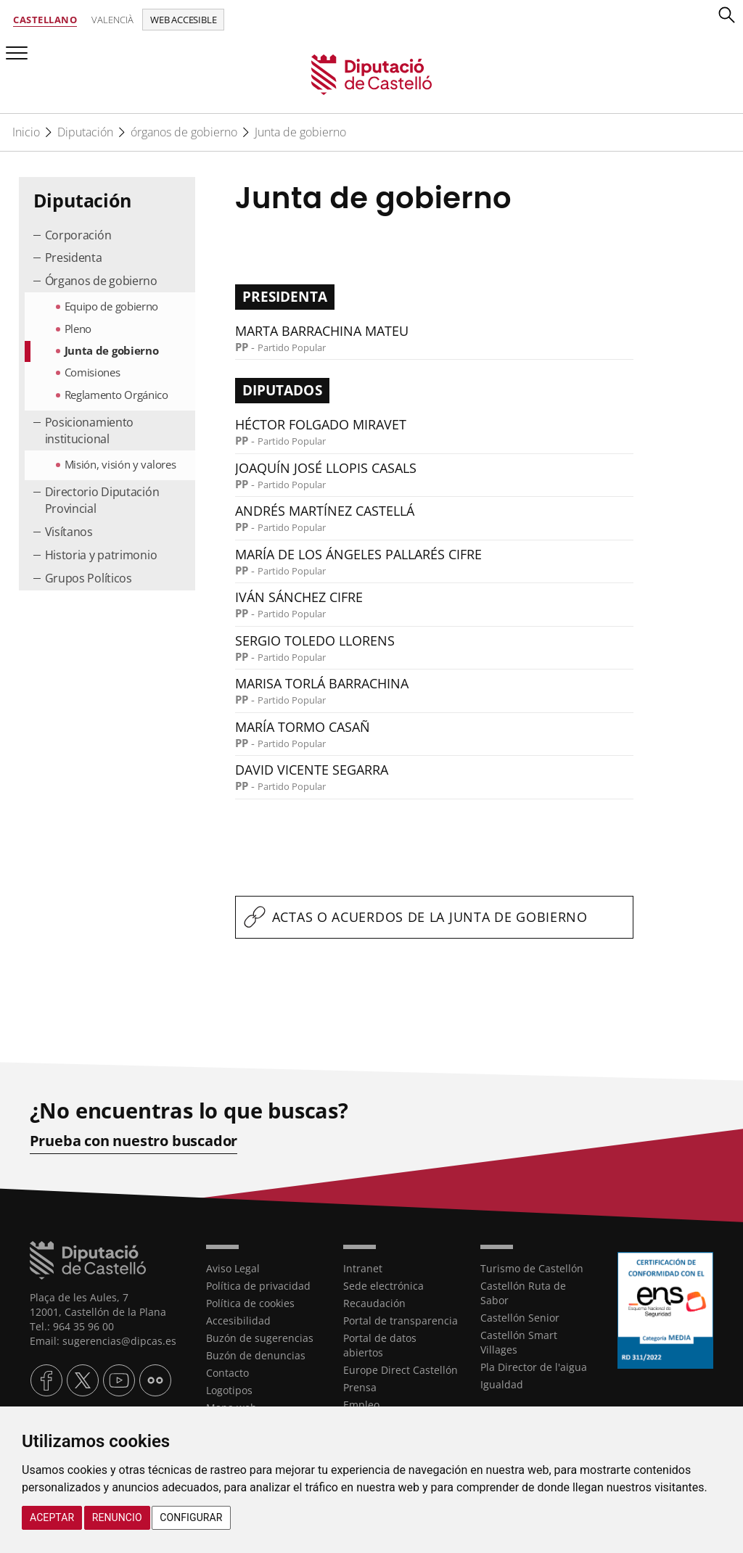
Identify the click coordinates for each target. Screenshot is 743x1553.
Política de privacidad (258, 1286)
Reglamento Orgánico (116, 394)
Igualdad (501, 1384)
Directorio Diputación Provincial (102, 500)
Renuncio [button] (117, 1517)
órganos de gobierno (184, 132)
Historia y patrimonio (101, 555)
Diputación (85, 132)
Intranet (362, 1268)
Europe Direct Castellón (400, 1370)
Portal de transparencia (400, 1320)
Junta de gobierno (300, 132)
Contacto (227, 1373)
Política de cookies (250, 1303)
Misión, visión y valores (120, 464)
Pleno (78, 328)
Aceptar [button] (52, 1517)
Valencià (112, 19)
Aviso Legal (233, 1268)
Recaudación (374, 1303)
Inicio (26, 132)
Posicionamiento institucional (89, 430)
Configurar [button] (191, 1517)
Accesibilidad (238, 1320)
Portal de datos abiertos (379, 1345)
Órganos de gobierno (101, 281)
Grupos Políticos (88, 578)
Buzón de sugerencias (259, 1338)
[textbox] (434, 917)
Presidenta (73, 257)
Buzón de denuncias (255, 1355)
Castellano (45, 19)
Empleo (361, 1405)
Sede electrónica (383, 1286)
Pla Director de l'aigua (533, 1367)
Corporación (78, 235)
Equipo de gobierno (112, 306)
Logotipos (229, 1390)
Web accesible (183, 19)
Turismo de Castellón (531, 1268)
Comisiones (92, 372)
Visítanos (69, 532)
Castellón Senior (519, 1318)
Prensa (360, 1387)
